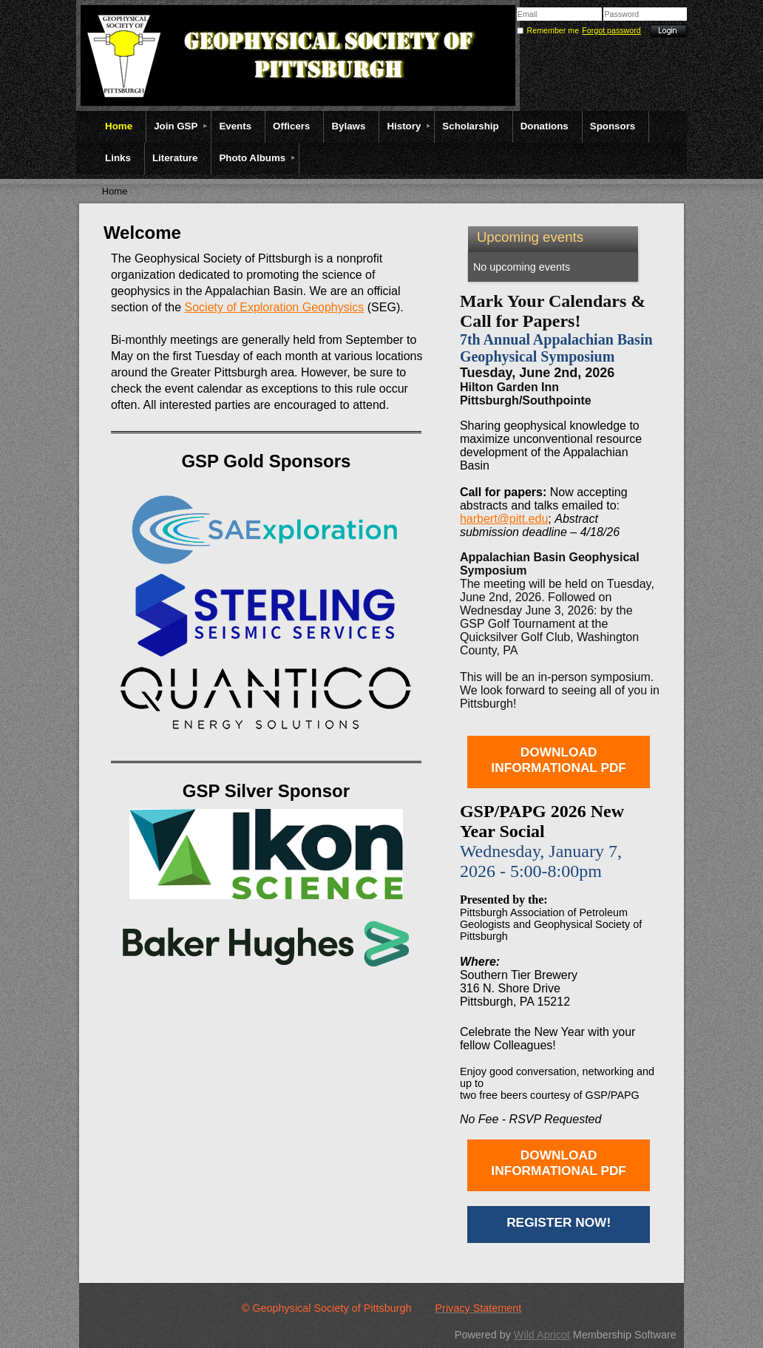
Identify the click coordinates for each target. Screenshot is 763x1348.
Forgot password (611, 30)
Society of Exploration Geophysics (274, 307)
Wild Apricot (542, 1335)
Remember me (553, 30)
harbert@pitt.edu (504, 518)
